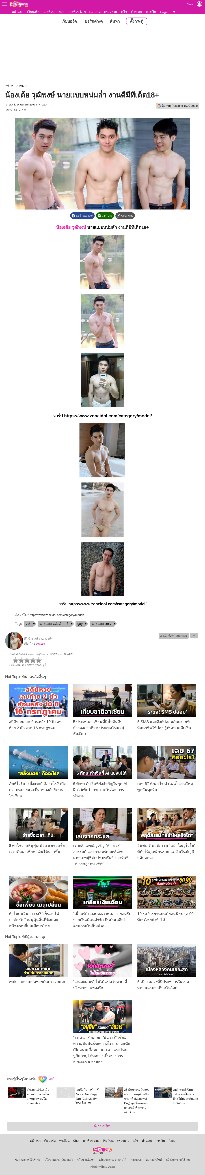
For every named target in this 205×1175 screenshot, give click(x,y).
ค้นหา (115, 21)
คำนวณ (136, 11)
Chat (61, 12)
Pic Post (95, 12)
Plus (21, 85)
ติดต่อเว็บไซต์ (154, 1160)
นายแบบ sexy (101, 624)
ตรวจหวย (110, 11)
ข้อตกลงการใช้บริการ (27, 1160)
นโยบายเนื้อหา (85, 1160)
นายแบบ (95, 227)
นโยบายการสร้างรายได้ (112, 1160)
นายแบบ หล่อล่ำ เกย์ (54, 624)
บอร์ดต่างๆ (94, 21)
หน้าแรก (17, 11)
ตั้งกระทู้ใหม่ (102, 1126)
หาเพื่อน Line (77, 11)
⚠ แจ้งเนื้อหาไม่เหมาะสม (173, 636)
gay (80, 624)
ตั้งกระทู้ (136, 21)
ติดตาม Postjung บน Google (180, 105)
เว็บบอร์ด (33, 11)
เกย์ (28, 624)
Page (163, 12)
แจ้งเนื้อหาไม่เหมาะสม (103, 1167)
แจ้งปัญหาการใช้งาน (178, 1160)
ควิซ (124, 11)
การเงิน (151, 11)
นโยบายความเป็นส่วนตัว (58, 1160)
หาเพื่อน (49, 11)
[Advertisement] (102, 55)
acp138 (22, 110)
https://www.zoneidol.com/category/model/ (108, 416)
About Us (136, 1160)
